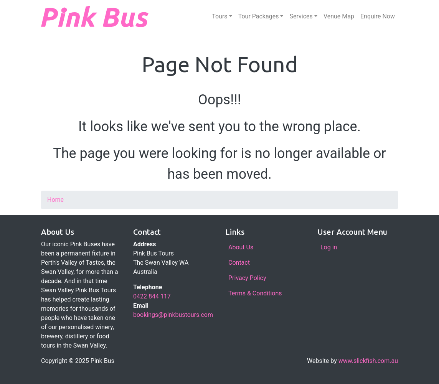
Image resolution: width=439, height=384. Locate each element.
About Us (240, 247)
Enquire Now (377, 16)
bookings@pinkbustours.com (173, 314)
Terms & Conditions (255, 293)
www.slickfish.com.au (368, 360)
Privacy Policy (247, 278)
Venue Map (338, 16)
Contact (239, 262)
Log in (328, 247)
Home (55, 199)
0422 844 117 (152, 296)
